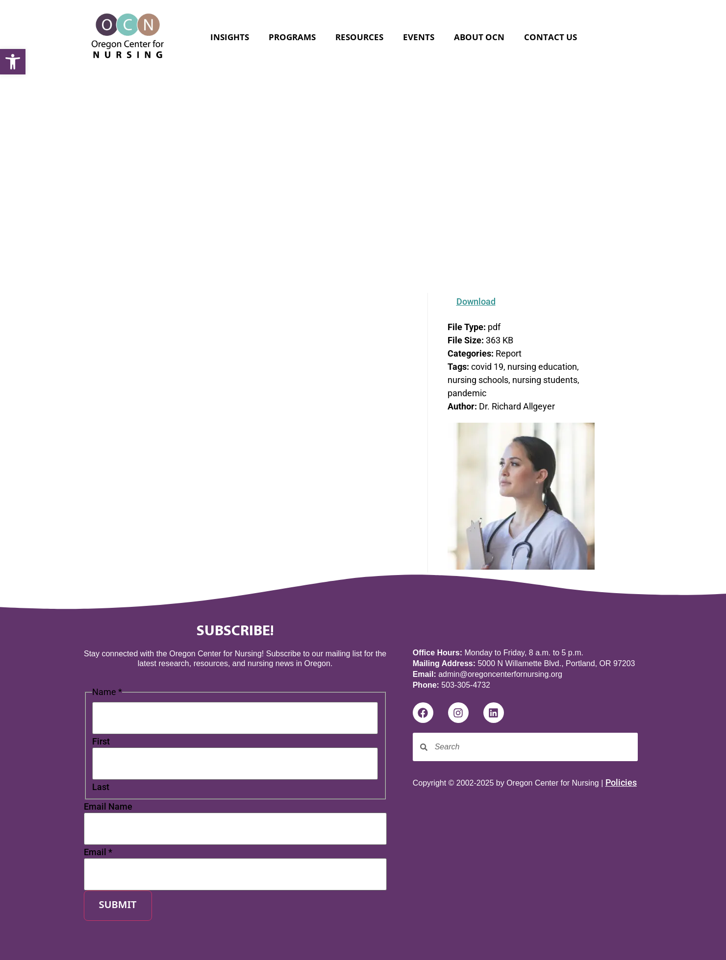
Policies (621, 782)
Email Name (108, 806)
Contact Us (550, 37)
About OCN (479, 37)
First (101, 741)
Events (418, 37)
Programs (292, 37)
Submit (118, 905)
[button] (12, 61)
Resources (359, 37)
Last (100, 787)
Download (476, 301)
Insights (229, 37)
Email (98, 852)
